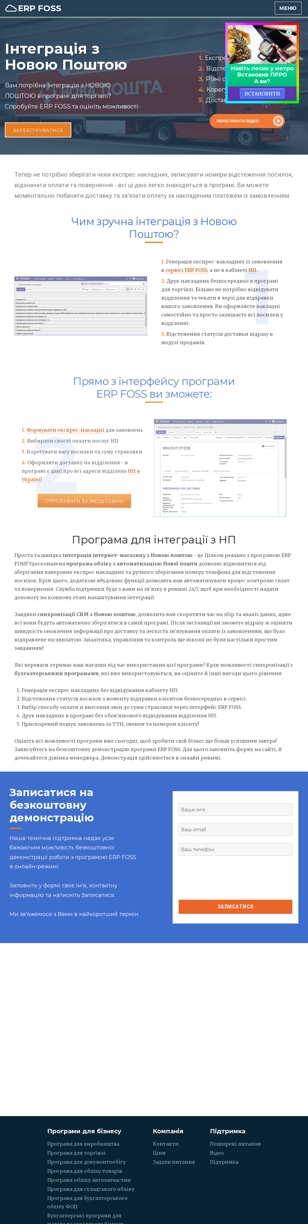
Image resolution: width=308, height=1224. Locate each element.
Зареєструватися (38, 130)
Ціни (159, 1153)
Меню (288, 8)
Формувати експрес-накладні (65, 440)
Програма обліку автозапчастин (89, 1180)
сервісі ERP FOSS (186, 270)
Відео (217, 1153)
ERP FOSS (39, 8)
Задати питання (174, 1162)
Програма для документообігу (86, 1162)
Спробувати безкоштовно (84, 514)
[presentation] (235, 877)
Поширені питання (235, 1144)
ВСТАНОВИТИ (262, 94)
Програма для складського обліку (90, 1189)
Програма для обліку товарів (84, 1171)
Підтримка (224, 1162)
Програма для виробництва (83, 1144)
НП (252, 270)
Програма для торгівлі (76, 1153)
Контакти (166, 1144)
